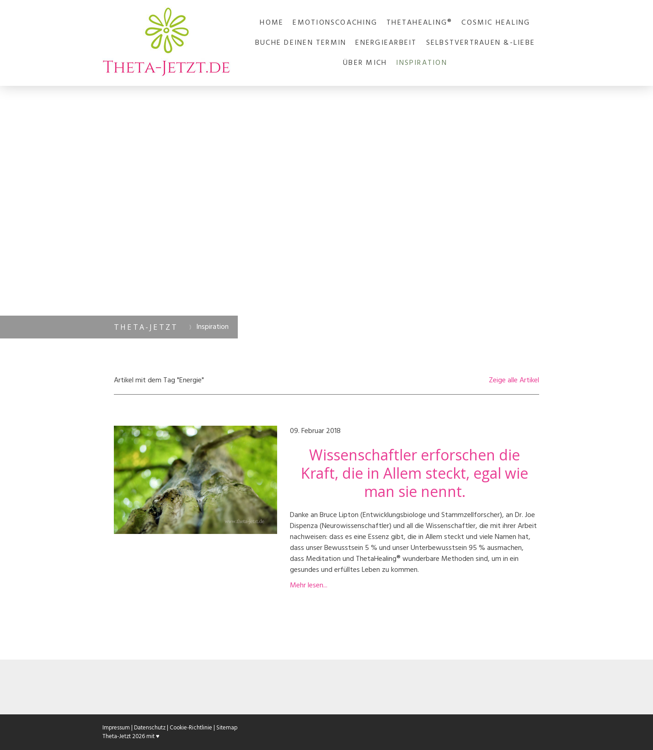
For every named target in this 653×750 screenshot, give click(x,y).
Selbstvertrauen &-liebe (480, 43)
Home (272, 23)
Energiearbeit (386, 43)
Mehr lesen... (308, 586)
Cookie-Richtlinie (191, 728)
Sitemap (226, 728)
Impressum (116, 728)
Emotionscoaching (335, 23)
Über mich (365, 63)
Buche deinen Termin (301, 43)
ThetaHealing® (419, 23)
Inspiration (421, 63)
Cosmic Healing (495, 23)
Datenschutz (150, 728)
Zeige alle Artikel (514, 380)
